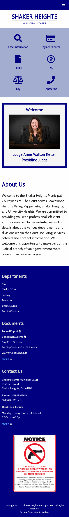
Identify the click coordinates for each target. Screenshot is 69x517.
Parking (6, 295)
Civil (4, 284)
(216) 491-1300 (19, 395)
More (7, 359)
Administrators (41, 512)
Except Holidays (31, 413)
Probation (7, 300)
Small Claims (9, 305)
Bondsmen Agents (12, 336)
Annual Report (10, 331)
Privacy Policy (26, 512)
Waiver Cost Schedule (14, 352)
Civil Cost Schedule (13, 342)
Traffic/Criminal (11, 311)
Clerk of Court (9, 289)
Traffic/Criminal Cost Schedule (19, 347)
